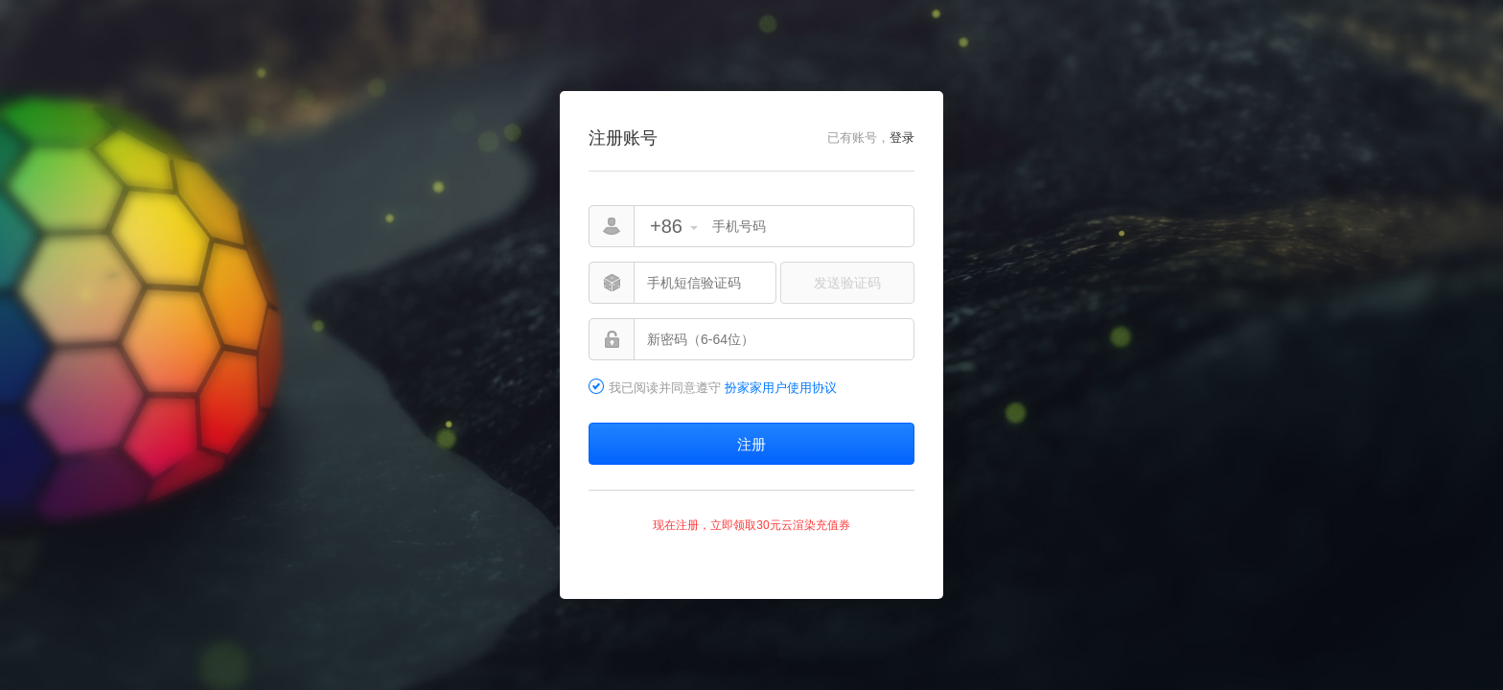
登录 (902, 137)
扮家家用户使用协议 (781, 387)
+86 (666, 226)
